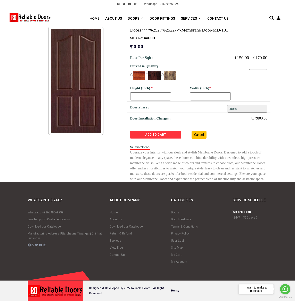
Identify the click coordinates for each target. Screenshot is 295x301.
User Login (178, 240)
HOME (94, 18)
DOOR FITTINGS (163, 18)
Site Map (177, 247)
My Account (179, 262)
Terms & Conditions (184, 226)
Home (114, 212)
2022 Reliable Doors (137, 288)
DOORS (134, 18)
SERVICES (189, 18)
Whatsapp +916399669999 (162, 4)
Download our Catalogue (44, 226)
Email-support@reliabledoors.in (49, 219)
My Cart (176, 255)
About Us (116, 219)
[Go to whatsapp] (285, 289)
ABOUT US (113, 18)
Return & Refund (121, 233)
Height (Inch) (141, 88)
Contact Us (117, 255)
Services (115, 240)
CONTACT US (218, 18)
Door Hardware (181, 219)
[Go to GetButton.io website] (285, 297)
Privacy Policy (180, 233)
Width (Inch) (200, 88)
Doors (175, 212)
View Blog (116, 247)
